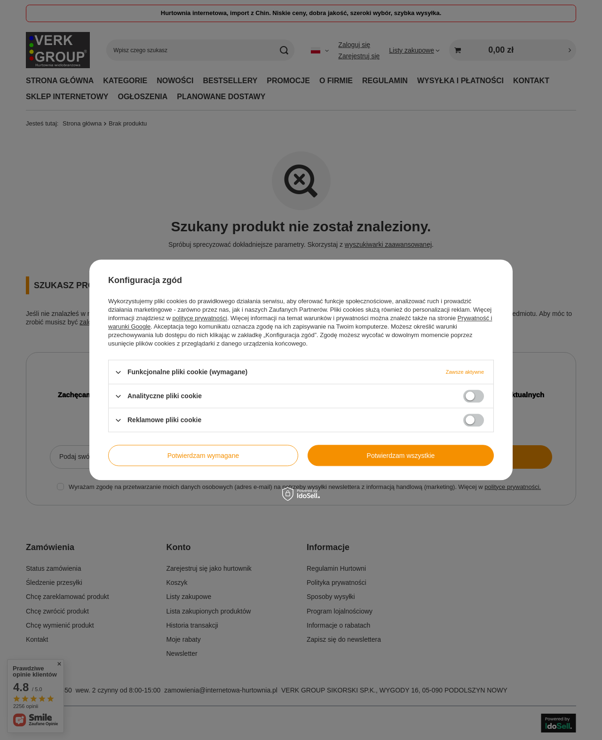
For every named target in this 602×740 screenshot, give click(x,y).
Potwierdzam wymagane (203, 455)
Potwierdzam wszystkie (401, 455)
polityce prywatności (200, 318)
